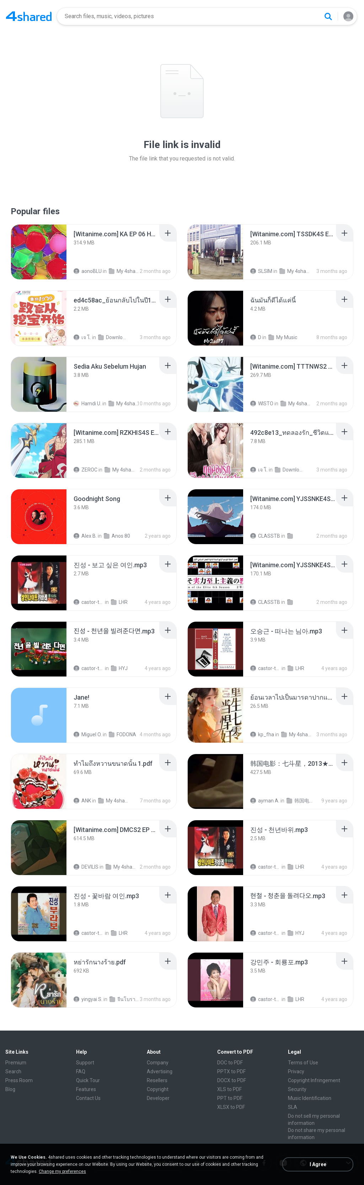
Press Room (19, 1080)
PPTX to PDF (231, 1071)
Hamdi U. (87, 403)
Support (85, 1062)
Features (86, 1089)
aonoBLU (88, 271)
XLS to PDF (229, 1089)
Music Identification (309, 1098)
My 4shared (124, 271)
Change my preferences (62, 1171)
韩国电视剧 (302, 801)
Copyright (157, 1089)
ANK (82, 801)
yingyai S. (88, 999)
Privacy (296, 1071)
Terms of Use (303, 1062)
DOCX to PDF (231, 1080)
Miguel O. (88, 734)
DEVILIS (86, 867)
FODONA (122, 734)
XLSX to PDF (231, 1107)
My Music (282, 337)
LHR (119, 602)
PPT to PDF (229, 1098)
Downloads (113, 337)
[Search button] (328, 16)
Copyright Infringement (314, 1080)
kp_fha (262, 734)
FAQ (80, 1071)
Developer (158, 1098)
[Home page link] (29, 16)
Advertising (159, 1071)
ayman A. (264, 801)
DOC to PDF (230, 1062)
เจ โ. (82, 337)
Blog (10, 1089)
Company (157, 1062)
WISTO (261, 403)
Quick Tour (88, 1080)
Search (13, 1071)
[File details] (38, 252)
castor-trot (89, 602)
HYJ (119, 668)
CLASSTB (265, 536)
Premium (15, 1062)
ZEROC (85, 470)
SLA (292, 1107)
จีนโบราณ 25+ (124, 999)
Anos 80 (117, 536)
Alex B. (85, 536)
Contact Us (88, 1098)
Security (297, 1089)
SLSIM (261, 271)
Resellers (157, 1080)
